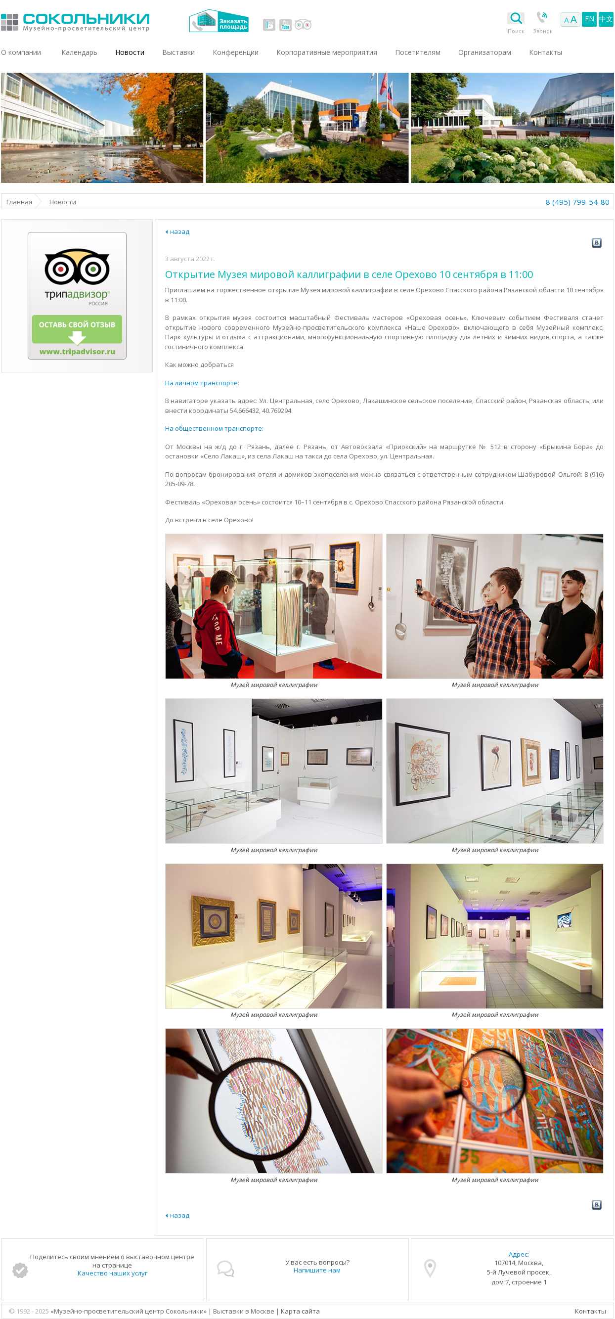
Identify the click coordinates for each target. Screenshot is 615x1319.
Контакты (590, 1311)
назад (179, 231)
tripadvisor (302, 25)
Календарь (79, 52)
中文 (606, 18)
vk (269, 25)
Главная (19, 201)
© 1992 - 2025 (29, 1311)
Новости (129, 52)
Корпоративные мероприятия (326, 52)
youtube (285, 25)
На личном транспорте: (202, 382)
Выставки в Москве (116, 20)
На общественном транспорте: (214, 428)
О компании (21, 52)
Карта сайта (300, 1311)
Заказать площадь (219, 20)
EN (589, 18)
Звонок (543, 31)
